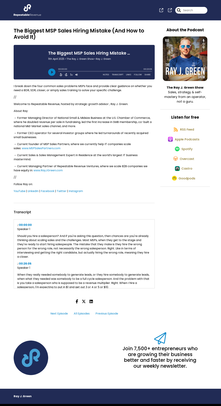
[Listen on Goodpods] (183, 195)
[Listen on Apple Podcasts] (183, 146)
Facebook (47, 193)
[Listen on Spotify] (183, 158)
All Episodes (82, 316)
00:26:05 (25, 266)
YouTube (19, 193)
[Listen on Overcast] (183, 170)
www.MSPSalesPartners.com (41, 150)
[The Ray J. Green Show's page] (161, 11)
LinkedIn (33, 193)
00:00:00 (25, 227)
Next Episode (59, 316)
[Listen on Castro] (183, 183)
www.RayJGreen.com (48, 172)
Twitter (61, 193)
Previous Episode (106, 316)
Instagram (76, 193)
